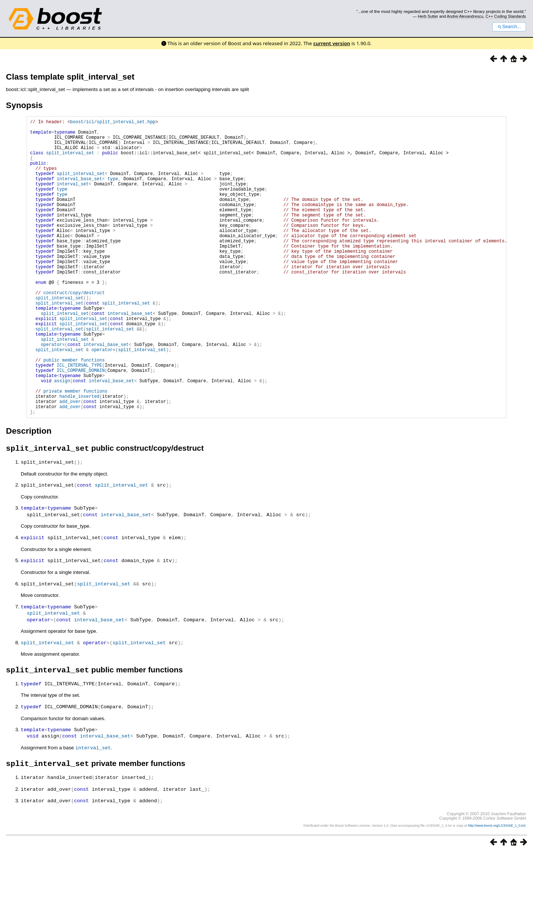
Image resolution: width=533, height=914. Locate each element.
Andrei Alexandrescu (465, 16)
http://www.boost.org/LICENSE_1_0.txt (496, 886)
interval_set (72, 198)
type (112, 192)
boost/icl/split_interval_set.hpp (112, 123)
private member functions (75, 450)
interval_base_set (79, 192)
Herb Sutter (428, 16)
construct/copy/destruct (74, 330)
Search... (509, 26)
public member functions (74, 412)
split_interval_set (70, 160)
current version (331, 43)
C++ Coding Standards (506, 16)
